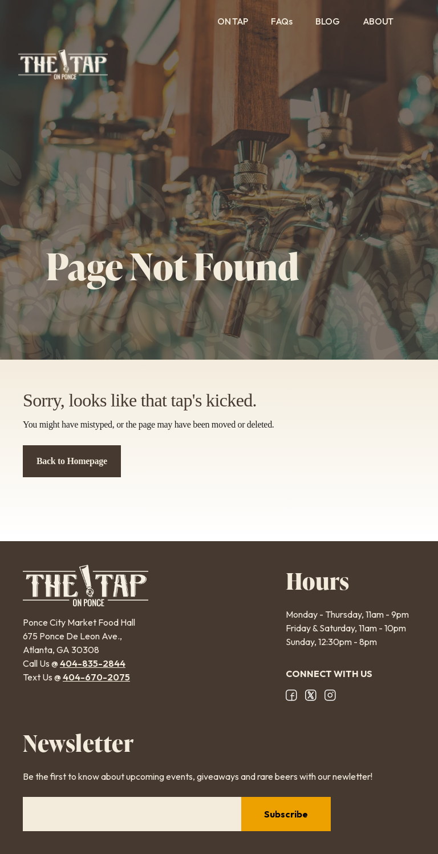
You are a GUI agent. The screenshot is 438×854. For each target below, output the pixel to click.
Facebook (291, 695)
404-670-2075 (96, 677)
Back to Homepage (71, 461)
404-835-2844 (92, 663)
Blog (327, 21)
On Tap (232, 21)
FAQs (282, 21)
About (385, 21)
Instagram (330, 695)
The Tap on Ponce (63, 64)
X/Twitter (311, 695)
